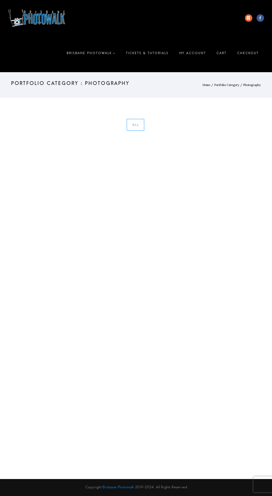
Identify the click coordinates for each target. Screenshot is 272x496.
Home (206, 85)
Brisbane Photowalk (118, 487)
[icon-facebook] (260, 18)
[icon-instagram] (250, 18)
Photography (252, 85)
